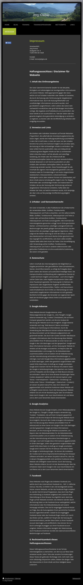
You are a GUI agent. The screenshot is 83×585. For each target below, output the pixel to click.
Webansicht (76, 578)
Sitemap (18, 578)
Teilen (8, 43)
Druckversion (8, 578)
